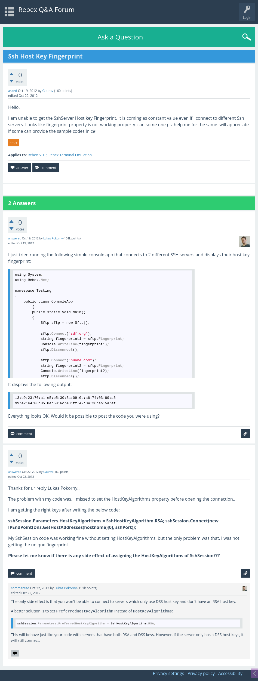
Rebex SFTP (37, 154)
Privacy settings (168, 673)
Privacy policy (201, 673)
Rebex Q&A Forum (47, 9)
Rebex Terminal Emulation (70, 154)
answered (14, 238)
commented (20, 588)
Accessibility (230, 673)
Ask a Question (120, 36)
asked (12, 90)
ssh (13, 143)
